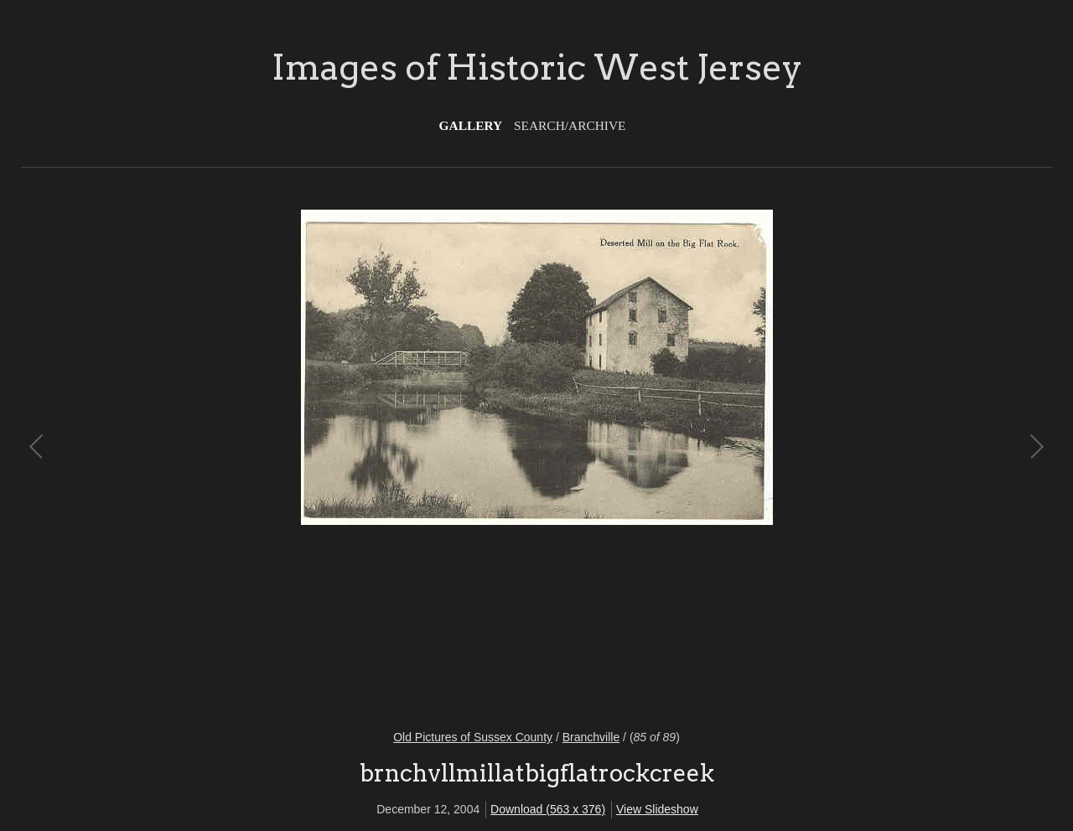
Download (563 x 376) (547, 809)
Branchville (590, 737)
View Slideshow (657, 809)
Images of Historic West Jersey (537, 67)
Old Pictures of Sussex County (472, 737)
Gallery (471, 125)
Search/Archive (569, 125)
